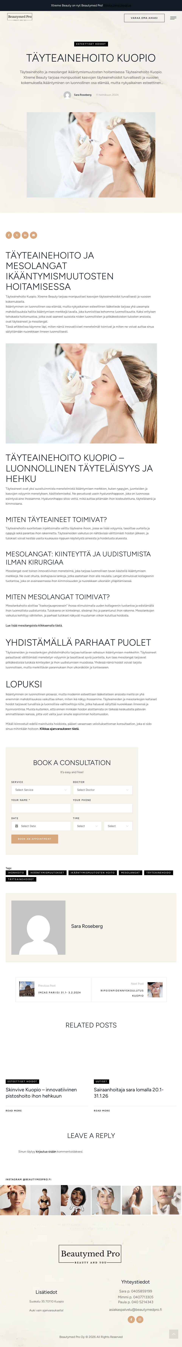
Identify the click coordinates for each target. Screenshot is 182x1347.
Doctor (79, 782)
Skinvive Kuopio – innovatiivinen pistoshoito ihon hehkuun (41, 1093)
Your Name (20, 800)
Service (17, 782)
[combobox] (41, 790)
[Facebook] (9, 235)
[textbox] (40, 790)
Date (15, 818)
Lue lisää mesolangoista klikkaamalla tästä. (34, 625)
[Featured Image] (47, 1058)
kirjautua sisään (46, 1151)
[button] (144, 18)
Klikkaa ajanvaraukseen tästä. (59, 729)
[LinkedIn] (25, 235)
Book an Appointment (34, 839)
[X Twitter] (16, 235)
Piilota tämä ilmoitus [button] (117, 5)
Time (76, 818)
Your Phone (82, 800)
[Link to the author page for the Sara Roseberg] (67, 95)
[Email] (33, 235)
